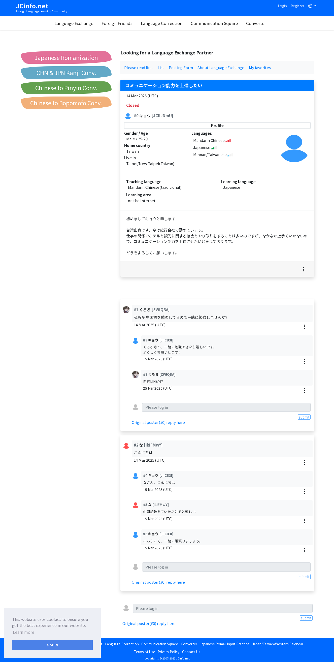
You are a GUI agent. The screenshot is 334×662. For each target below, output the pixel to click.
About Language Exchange (220, 67)
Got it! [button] (52, 644)
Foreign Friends (123, 23)
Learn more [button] (23, 632)
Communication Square (220, 23)
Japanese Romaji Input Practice (224, 643)
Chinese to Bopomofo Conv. (66, 103)
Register (297, 5)
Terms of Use (144, 651)
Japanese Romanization (66, 57)
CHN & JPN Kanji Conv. (66, 73)
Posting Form (181, 67)
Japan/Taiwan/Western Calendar (277, 643)
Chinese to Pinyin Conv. (66, 88)
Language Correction (168, 23)
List (161, 67)
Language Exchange (80, 23)
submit (304, 417)
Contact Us (191, 651)
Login (282, 5)
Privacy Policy (168, 651)
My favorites (260, 67)
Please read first (138, 67)
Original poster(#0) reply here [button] (158, 422)
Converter (263, 23)
